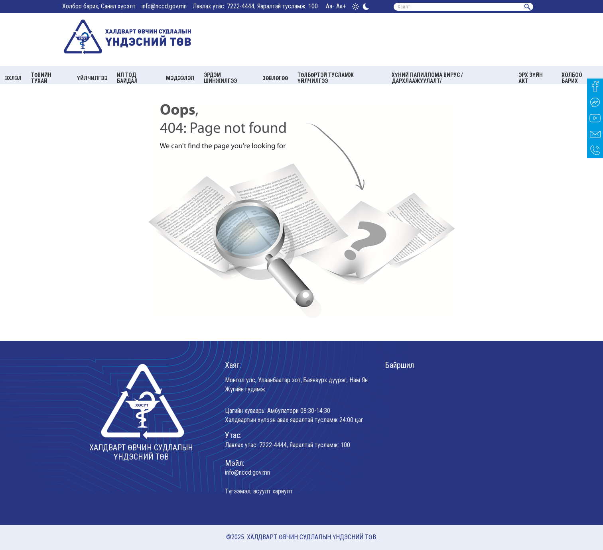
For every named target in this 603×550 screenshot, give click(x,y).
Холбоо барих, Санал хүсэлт (99, 6)
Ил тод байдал (127, 78)
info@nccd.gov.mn (164, 6)
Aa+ (341, 6)
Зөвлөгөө (275, 78)
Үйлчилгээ (92, 78)
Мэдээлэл (180, 78)
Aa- (330, 6)
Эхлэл (13, 78)
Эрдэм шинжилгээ (220, 78)
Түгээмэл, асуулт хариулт (259, 491)
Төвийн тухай (41, 78)
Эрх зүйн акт (530, 78)
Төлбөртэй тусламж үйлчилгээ (326, 78)
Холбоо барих (572, 78)
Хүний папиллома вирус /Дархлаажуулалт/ (427, 78)
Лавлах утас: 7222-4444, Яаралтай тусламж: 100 (255, 6)
